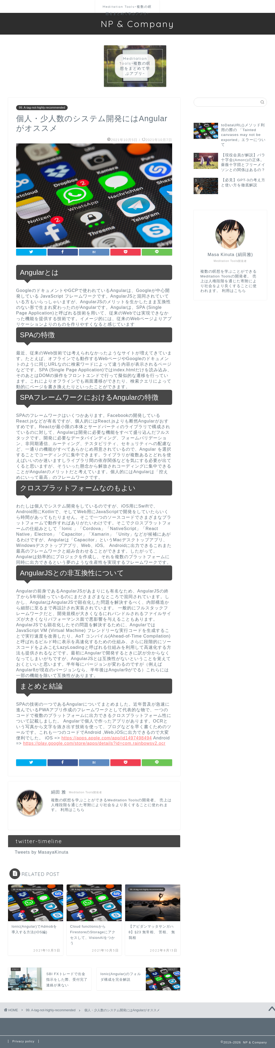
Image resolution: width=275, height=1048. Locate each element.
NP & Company (137, 23)
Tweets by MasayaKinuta (41, 852)
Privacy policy (23, 1041)
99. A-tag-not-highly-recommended (42, 107)
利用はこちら (72, 810)
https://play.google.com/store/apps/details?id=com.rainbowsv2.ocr (94, 743)
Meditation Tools (122, 800)
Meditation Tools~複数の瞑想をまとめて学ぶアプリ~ (127, 9)
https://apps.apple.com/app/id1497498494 (106, 738)
